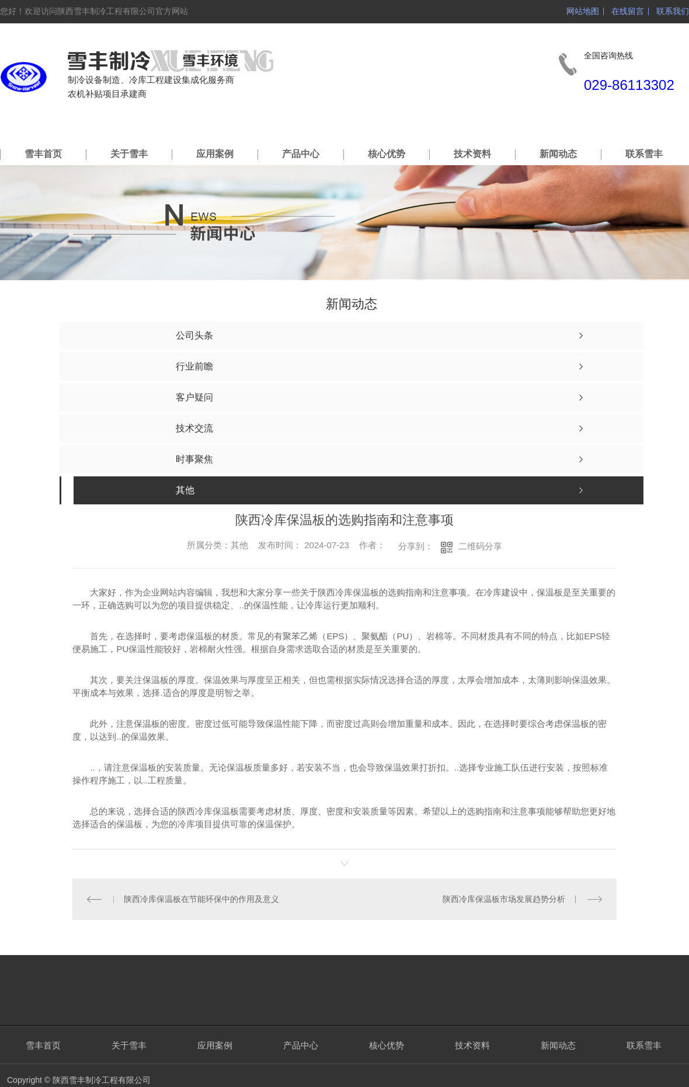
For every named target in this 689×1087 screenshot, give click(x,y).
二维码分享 (480, 546)
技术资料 (472, 154)
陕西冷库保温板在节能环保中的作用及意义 (201, 899)
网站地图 (582, 11)
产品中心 (300, 154)
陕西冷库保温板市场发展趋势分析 (504, 899)
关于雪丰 (129, 154)
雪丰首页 (43, 154)
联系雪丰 (644, 154)
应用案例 (215, 154)
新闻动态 (558, 154)
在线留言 (627, 11)
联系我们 (672, 11)
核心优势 (386, 154)
